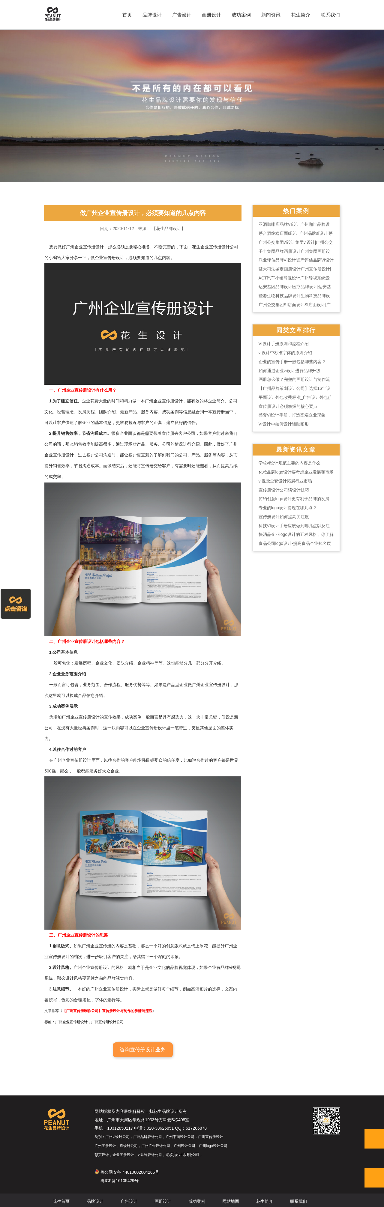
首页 (125, 14)
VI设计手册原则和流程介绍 (292, 352)
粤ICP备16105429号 (109, 1178)
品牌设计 (149, 14)
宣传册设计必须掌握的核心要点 (296, 415)
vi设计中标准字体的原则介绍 (294, 361)
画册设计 (209, 14)
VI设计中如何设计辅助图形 (292, 433)
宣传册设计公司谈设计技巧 (292, 499)
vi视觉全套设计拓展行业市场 (294, 490)
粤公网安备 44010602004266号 (116, 1170)
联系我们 (328, 14)
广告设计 (179, 14)
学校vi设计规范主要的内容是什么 (298, 473)
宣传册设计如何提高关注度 (292, 526)
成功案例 (238, 14)
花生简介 (298, 14)
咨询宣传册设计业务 (143, 1047)
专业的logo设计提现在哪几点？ (296, 517)
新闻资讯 (268, 14)
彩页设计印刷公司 (172, 1152)
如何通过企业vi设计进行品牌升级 (298, 379)
